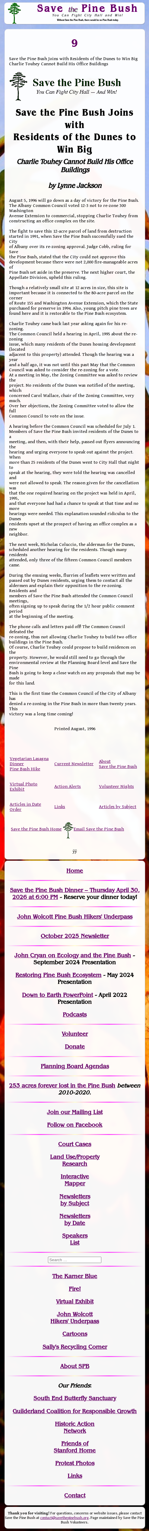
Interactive (75, 1176)
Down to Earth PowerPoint (57, 994)
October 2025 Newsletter (75, 936)
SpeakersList (74, 1239)
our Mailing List (81, 1112)
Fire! (75, 1288)
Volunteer (75, 1033)
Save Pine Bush (87, 8)
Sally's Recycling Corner (75, 1346)
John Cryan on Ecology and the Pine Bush (72, 955)
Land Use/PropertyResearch (75, 1160)
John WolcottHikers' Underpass (74, 1318)
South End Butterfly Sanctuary (74, 1398)
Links (59, 806)
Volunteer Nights (116, 786)
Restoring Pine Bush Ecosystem (58, 975)
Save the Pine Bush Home (36, 829)
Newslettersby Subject (74, 1200)
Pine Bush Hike (25, 769)
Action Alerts (67, 786)
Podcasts (75, 1014)
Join (53, 1112)
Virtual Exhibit (75, 1301)
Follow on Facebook (74, 1124)
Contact (74, 1495)
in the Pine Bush (80, 1085)
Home (74, 870)
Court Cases (74, 1144)
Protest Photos (74, 1463)
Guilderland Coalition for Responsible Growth (75, 1411)
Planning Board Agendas (75, 1066)
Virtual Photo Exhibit (23, 787)
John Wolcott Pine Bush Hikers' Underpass (74, 916)
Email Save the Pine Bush (99, 829)
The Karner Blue (74, 1276)
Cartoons (74, 1333)
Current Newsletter (74, 763)
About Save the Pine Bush (118, 764)
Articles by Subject (117, 806)
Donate (75, 1046)
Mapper (75, 1183)
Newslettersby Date (74, 1219)
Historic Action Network (74, 1427)
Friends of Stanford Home (75, 1447)
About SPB (74, 1366)
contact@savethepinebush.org (64, 1518)
